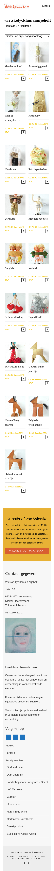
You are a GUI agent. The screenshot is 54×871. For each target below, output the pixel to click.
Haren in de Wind (17, 811)
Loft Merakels (14, 789)
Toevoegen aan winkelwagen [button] (23, 79)
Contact (38, 859)
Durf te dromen (15, 767)
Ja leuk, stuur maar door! (27, 550)
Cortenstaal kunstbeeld (20, 819)
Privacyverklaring (21, 859)
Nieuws (9, 745)
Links (42, 856)
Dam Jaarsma (15, 774)
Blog (34, 856)
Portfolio (10, 752)
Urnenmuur (13, 804)
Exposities (23, 856)
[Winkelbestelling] (27, 36)
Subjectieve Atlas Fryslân (21, 833)
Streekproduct (15, 826)
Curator (11, 796)
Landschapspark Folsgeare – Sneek (27, 782)
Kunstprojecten (14, 760)
